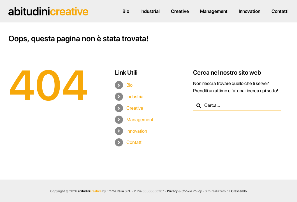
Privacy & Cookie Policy (184, 191)
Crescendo (239, 191)
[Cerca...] (237, 105)
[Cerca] (198, 105)
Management (139, 119)
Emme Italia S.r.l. (119, 191)
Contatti (134, 142)
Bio (129, 85)
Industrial (135, 96)
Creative (134, 108)
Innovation (136, 131)
